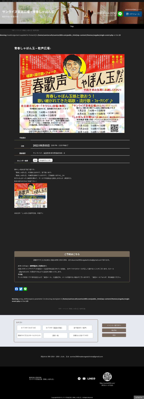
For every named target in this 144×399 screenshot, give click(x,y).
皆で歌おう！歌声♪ (80, 328)
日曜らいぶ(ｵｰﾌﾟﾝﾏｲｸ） (81, 335)
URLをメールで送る (107, 385)
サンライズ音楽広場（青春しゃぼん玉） (29, 11)
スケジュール (134, 14)
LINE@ (91, 378)
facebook (79, 378)
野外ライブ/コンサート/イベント (29, 335)
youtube (84, 378)
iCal (35, 160)
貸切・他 (55, 335)
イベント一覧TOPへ (114, 325)
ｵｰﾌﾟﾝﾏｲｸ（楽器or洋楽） (54, 328)
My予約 (114, 330)
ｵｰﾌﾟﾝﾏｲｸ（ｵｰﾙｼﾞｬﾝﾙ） (29, 328)
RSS (114, 335)
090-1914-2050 (106, 13)
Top (72, 26)
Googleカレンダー (45, 160)
